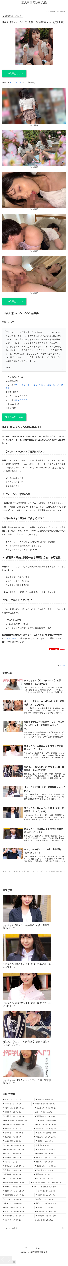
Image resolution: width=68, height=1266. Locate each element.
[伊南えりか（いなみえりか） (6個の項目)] (18, 1167)
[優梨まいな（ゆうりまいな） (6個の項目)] (49, 1176)
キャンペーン (12, 638)
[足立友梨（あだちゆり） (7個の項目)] (18, 1155)
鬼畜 (35, 385)
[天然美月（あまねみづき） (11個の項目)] (17, 1130)
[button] (63, 1229)
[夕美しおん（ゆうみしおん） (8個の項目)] (18, 1147)
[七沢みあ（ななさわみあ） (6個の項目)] (50, 1221)
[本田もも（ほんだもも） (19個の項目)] (17, 1105)
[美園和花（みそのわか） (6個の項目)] (50, 1155)
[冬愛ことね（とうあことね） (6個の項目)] (18, 1209)
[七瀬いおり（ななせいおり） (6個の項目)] (18, 1213)
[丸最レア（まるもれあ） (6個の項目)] (50, 1200)
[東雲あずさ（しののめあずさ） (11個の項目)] (49, 1130)
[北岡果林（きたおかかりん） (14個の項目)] (17, 1118)
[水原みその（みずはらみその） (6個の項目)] (49, 1205)
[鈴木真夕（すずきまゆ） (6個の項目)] (16, 1188)
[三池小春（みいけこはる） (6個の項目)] (50, 1171)
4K (16, 385)
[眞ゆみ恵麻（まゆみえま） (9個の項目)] (18, 1142)
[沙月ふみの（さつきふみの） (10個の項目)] (50, 1134)
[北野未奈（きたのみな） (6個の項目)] (17, 1180)
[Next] (9, 1261)
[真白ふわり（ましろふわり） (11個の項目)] (50, 1126)
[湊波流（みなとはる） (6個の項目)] (17, 1163)
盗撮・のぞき (53, 385)
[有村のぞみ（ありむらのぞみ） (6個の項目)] (49, 1159)
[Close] (14, 1263)
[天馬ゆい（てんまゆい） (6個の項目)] (17, 1171)
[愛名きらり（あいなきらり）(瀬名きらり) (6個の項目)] (48, 1184)
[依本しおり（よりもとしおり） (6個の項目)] (19, 1192)
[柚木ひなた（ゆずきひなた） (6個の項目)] (50, 1167)
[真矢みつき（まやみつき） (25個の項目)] (18, 1101)
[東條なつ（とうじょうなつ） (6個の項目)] (50, 1217)
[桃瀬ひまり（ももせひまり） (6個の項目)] (50, 1213)
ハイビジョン (25, 385)
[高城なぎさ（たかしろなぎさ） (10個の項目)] (49, 1138)
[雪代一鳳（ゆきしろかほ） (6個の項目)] (49, 1163)
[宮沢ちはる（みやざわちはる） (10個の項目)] (18, 1134)
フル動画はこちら (14, 73)
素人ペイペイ (16, 82)
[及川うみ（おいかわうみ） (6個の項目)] (17, 1205)
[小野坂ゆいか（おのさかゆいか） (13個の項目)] (19, 1122)
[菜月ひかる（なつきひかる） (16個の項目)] (50, 1109)
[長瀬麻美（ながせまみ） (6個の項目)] (17, 1176)
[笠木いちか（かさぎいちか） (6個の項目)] (16, 1184)
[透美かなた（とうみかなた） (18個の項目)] (18, 1109)
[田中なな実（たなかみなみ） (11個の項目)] (18, 1126)
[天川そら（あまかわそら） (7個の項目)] (50, 1147)
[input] (34, 1229)
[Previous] (3, 1261)
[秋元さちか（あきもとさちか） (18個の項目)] (49, 1105)
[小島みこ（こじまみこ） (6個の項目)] (18, 1200)
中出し (42, 385)
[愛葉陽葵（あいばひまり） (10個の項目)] (17, 1138)
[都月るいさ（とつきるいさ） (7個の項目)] (50, 1151)
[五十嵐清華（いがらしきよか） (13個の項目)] (50, 1118)
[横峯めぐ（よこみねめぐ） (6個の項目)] (50, 1209)
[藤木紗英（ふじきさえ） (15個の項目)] (17, 1113)
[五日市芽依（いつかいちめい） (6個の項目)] (18, 1196)
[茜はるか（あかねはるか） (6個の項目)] (50, 1180)
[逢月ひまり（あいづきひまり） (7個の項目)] (18, 1151)
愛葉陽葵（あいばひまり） (12, 16)
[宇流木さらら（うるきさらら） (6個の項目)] (18, 1217)
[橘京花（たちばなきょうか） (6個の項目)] (50, 1196)
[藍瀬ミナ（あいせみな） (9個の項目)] (50, 1142)
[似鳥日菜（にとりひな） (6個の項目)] (51, 1192)
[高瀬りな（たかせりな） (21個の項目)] (50, 1101)
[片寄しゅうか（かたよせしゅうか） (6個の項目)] (48, 1188)
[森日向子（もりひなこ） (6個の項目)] (17, 1221)
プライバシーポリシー (34, 1249)
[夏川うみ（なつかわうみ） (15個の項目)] (50, 1113)
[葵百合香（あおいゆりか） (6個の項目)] (17, 1159)
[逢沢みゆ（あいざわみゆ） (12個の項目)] (51, 1122)
